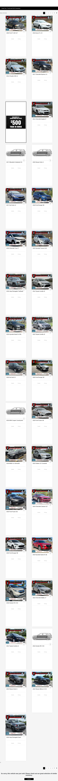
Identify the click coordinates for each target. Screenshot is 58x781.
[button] (23, 31)
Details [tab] (12, 38)
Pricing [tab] (19, 38)
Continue (29, 779)
